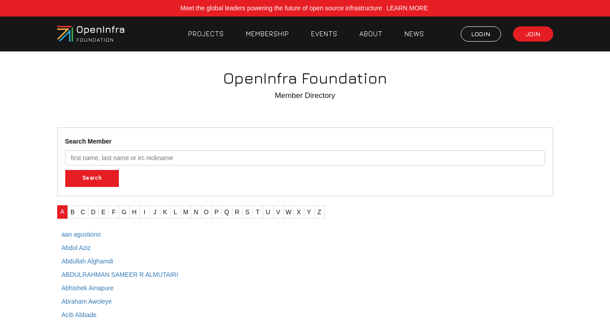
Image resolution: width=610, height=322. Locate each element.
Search (91, 178)
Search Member (88, 141)
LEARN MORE (408, 8)
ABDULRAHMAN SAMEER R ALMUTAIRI (120, 274)
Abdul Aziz (76, 247)
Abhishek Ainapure (88, 288)
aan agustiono (81, 234)
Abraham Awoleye (87, 301)
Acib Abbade (79, 314)
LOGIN (480, 34)
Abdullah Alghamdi (88, 261)
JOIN (533, 34)
